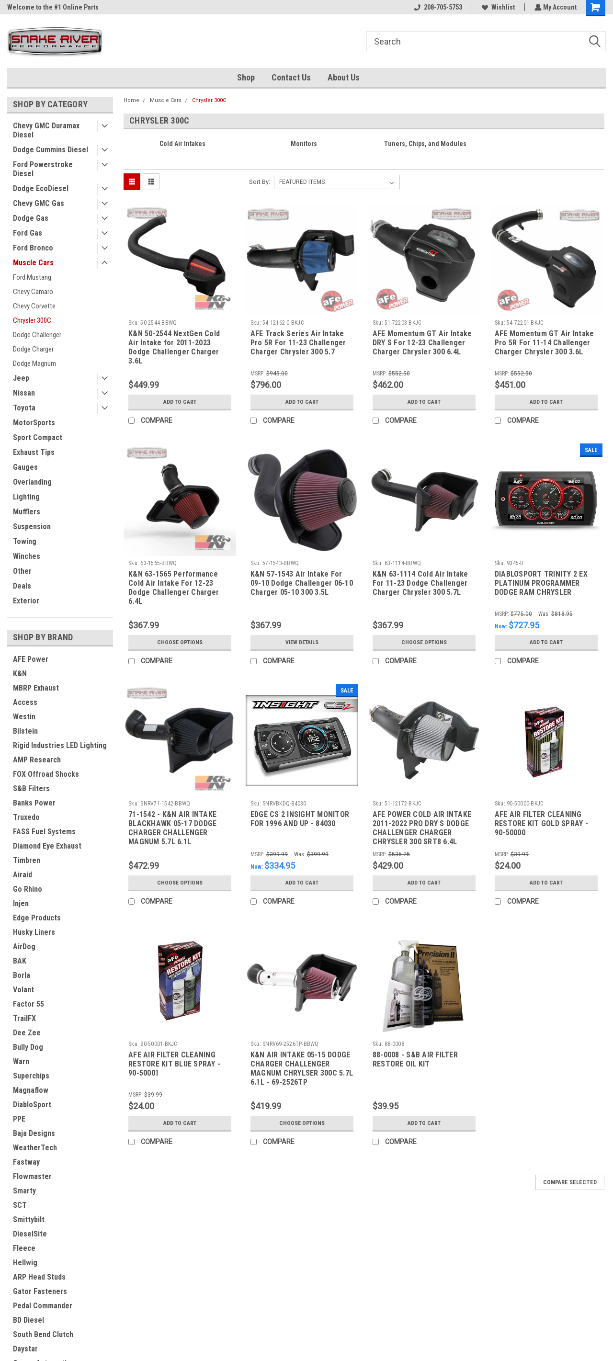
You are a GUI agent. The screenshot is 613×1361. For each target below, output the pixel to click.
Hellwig (25, 1262)
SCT (20, 1205)
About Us (344, 77)
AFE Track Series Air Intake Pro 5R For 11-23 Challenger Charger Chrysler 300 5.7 (298, 342)
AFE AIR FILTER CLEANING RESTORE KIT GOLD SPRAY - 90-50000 (541, 823)
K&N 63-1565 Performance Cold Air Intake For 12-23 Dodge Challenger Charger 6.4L (173, 587)
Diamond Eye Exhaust (47, 846)
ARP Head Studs (39, 1277)
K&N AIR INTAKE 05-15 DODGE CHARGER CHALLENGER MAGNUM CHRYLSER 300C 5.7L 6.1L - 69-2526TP (301, 1068)
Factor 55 (28, 1004)
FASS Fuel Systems (44, 831)
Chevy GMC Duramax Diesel (46, 130)
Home (131, 100)
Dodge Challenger (37, 334)
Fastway (26, 1162)
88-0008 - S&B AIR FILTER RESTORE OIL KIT (415, 1059)
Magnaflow (30, 1090)
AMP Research (37, 759)
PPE (19, 1118)
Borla (21, 975)
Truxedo (26, 817)
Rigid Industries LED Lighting (60, 745)
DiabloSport (32, 1104)
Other (22, 571)
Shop (246, 77)
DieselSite (30, 1233)
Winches (26, 556)
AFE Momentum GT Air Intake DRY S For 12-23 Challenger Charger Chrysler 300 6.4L (422, 342)
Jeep (21, 378)
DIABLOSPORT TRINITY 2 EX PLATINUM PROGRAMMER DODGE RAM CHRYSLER (541, 583)
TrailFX (24, 1018)
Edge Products (37, 917)
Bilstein (25, 731)
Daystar (25, 1348)
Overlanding (32, 482)
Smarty (24, 1190)
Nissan (24, 392)
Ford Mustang (32, 277)
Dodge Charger (33, 349)
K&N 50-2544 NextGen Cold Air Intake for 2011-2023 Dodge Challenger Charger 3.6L (174, 347)
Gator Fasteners (40, 1291)
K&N (20, 673)
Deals (22, 585)
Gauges (25, 467)
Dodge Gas (30, 218)
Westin (24, 716)
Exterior (26, 600)
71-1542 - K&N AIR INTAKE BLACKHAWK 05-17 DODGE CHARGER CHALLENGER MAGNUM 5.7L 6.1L (172, 828)
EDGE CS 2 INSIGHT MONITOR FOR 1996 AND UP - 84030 (299, 819)
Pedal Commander (42, 1305)
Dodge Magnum (34, 363)
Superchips (31, 1075)
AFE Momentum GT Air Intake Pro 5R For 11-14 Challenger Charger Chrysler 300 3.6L (544, 342)
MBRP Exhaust (36, 687)
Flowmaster (32, 1176)
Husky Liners (34, 932)
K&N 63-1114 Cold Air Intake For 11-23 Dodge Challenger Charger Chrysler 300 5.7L (420, 583)
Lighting (26, 496)
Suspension (32, 526)
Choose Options (179, 642)
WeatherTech (35, 1147)
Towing (24, 541)
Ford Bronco (33, 247)
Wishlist (497, 7)
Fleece (24, 1248)
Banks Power (34, 802)
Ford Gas (27, 233)
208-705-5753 (437, 7)
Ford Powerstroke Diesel (43, 169)
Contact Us (291, 77)
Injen (21, 903)
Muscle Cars (33, 262)
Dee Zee (27, 1032)
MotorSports (34, 422)
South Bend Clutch (43, 1334)
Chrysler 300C (32, 320)
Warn (21, 1061)
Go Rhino (27, 889)
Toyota (24, 407)
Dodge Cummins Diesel (50, 149)
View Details (301, 642)
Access (25, 702)
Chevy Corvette (34, 306)
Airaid (22, 874)
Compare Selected (570, 1182)
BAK (19, 960)
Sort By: (259, 181)
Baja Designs (34, 1133)
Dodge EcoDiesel (40, 188)
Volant (23, 989)
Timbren (26, 860)
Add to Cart (180, 402)
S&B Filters (31, 788)
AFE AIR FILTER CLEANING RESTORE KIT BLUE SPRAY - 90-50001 (174, 1063)
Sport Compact (37, 437)
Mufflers (26, 511)
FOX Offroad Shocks (46, 774)
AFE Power (30, 659)
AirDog (24, 946)
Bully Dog (28, 1047)
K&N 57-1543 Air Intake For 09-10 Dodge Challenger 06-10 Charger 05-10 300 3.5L (301, 583)
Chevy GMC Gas (38, 203)
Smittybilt (29, 1219)
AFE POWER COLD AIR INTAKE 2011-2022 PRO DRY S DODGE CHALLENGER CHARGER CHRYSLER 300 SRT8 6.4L (422, 828)
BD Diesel (28, 1320)
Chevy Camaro (33, 291)
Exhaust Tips (34, 452)
